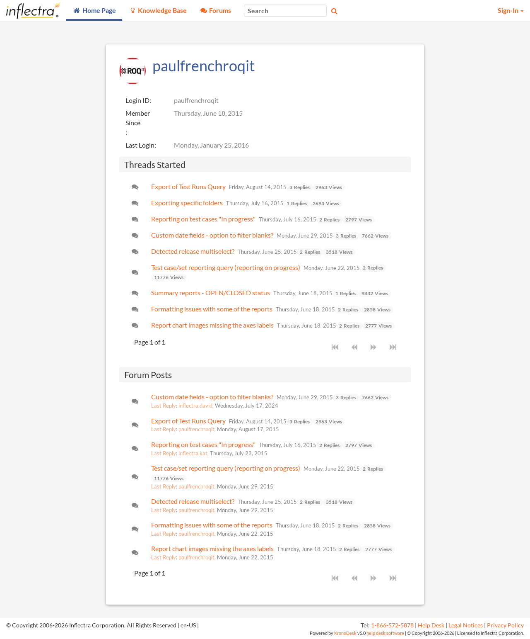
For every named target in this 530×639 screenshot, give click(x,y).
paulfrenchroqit (196, 429)
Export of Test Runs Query (188, 186)
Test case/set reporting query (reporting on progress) (225, 267)
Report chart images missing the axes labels (212, 325)
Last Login (139, 145)
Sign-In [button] (511, 10)
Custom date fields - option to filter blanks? (212, 235)
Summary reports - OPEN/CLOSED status (210, 292)
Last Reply (163, 405)
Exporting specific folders (187, 203)
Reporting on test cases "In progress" (203, 219)
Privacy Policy (505, 625)
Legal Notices (465, 625)
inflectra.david (195, 405)
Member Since (137, 117)
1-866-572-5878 (392, 625)
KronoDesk (345, 633)
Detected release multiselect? (192, 251)
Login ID (137, 100)
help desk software (385, 633)
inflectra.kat (192, 453)
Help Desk (431, 625)
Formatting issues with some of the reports (211, 309)
